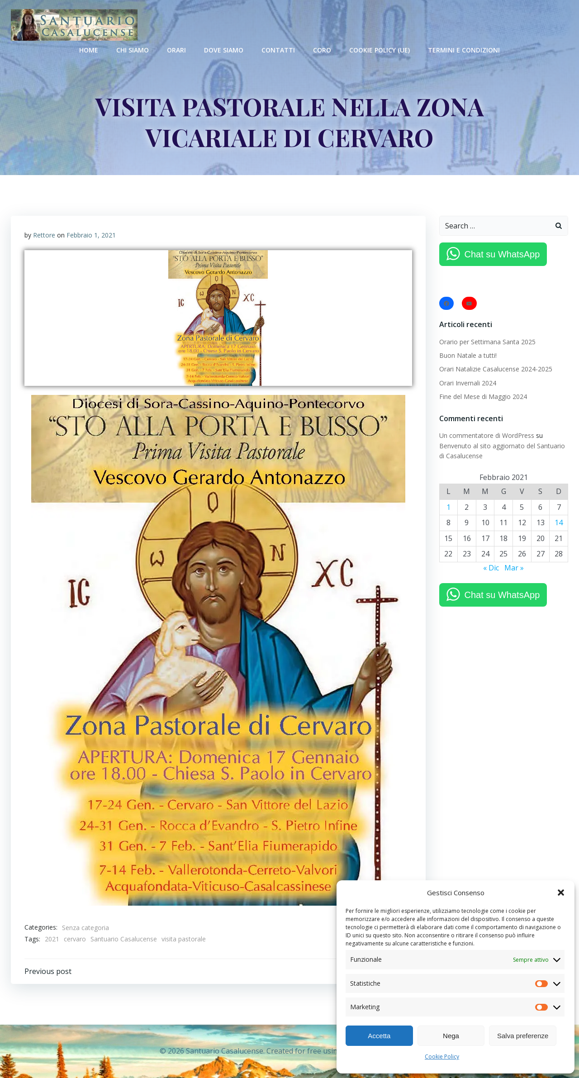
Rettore (44, 235)
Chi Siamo (132, 50)
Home (88, 50)
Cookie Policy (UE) (379, 50)
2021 (52, 939)
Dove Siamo (223, 50)
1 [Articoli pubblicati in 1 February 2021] (448, 507)
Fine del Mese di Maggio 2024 (483, 396)
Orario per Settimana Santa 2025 (487, 341)
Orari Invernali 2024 (467, 383)
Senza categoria (85, 927)
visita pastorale (183, 939)
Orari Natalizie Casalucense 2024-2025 (495, 369)
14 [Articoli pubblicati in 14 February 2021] (559, 522)
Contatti (278, 50)
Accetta (379, 1036)
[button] (560, 892)
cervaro (75, 939)
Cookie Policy (442, 1056)
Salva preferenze (522, 1036)
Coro (322, 50)
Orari (176, 50)
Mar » (514, 568)
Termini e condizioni (464, 50)
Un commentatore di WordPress (486, 435)
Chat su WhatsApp (502, 254)
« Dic (491, 568)
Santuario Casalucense (123, 939)
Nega (451, 1036)
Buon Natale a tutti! (468, 355)
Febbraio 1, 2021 (91, 235)
